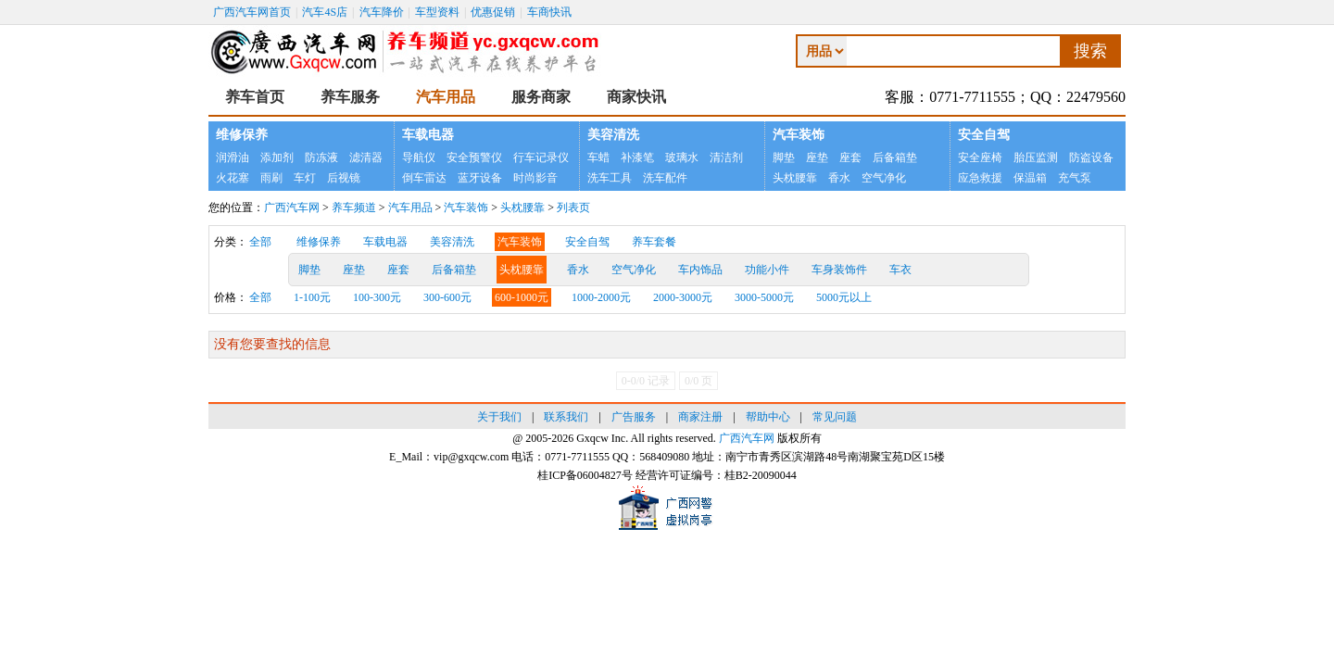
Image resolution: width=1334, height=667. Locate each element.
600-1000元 (521, 297)
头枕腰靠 (795, 177)
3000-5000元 (764, 297)
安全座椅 (980, 157)
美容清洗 (613, 135)
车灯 (305, 177)
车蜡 (598, 157)
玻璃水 (681, 157)
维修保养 (242, 135)
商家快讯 (636, 97)
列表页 (573, 207)
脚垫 (784, 157)
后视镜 (343, 177)
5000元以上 (844, 297)
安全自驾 (984, 135)
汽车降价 (381, 12)
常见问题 (834, 416)
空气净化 (884, 177)
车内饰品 (700, 269)
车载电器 (428, 135)
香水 (839, 177)
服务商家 (541, 97)
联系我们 (566, 416)
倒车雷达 (424, 177)
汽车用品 (445, 97)
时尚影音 (535, 177)
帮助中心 (768, 416)
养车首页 (254, 97)
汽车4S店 (324, 12)
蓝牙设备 (480, 177)
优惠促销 (493, 12)
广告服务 (633, 416)
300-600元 (447, 297)
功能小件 (767, 269)
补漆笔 (637, 157)
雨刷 (271, 177)
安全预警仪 (474, 157)
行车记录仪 (541, 157)
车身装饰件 (839, 269)
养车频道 (354, 207)
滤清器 (366, 157)
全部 (260, 241)
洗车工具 (609, 177)
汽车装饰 (798, 135)
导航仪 (418, 157)
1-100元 (312, 297)
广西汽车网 (292, 207)
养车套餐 (654, 241)
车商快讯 (549, 12)
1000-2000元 (601, 297)
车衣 (900, 269)
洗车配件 (665, 177)
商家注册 (700, 416)
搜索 (1090, 51)
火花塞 (232, 177)
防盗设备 (1091, 157)
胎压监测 (1035, 157)
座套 (850, 157)
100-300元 (377, 297)
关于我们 (499, 416)
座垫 (817, 157)
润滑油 (232, 157)
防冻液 (321, 157)
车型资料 (437, 12)
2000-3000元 (682, 297)
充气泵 (1074, 177)
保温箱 (1030, 177)
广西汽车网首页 (252, 12)
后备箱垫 (895, 157)
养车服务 (350, 97)
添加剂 (277, 157)
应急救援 (980, 177)
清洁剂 (726, 157)
